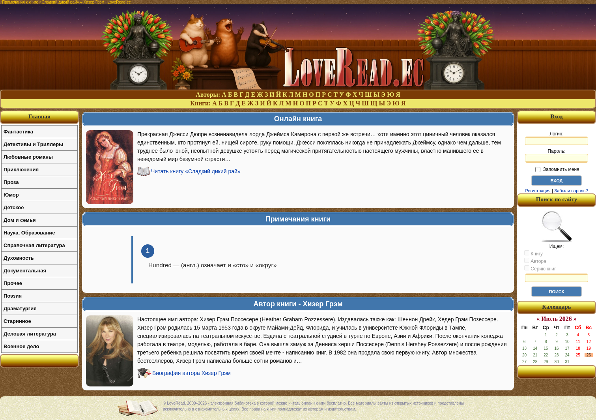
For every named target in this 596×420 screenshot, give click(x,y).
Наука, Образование (29, 233)
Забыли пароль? (571, 190)
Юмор (11, 195)
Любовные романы (28, 157)
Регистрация (537, 190)
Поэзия (13, 296)
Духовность (19, 258)
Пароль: (556, 155)
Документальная (25, 271)
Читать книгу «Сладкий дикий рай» (196, 171)
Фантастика (18, 132)
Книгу (533, 253)
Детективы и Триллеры (33, 144)
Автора (535, 261)
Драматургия (20, 308)
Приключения (21, 169)
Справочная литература (34, 245)
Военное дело (21, 346)
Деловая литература (30, 334)
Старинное (17, 321)
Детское (14, 207)
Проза (11, 182)
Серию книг (540, 268)
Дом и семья (20, 220)
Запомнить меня (557, 169)
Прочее (13, 283)
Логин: (556, 138)
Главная (39, 116)
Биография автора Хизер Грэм (191, 373)
